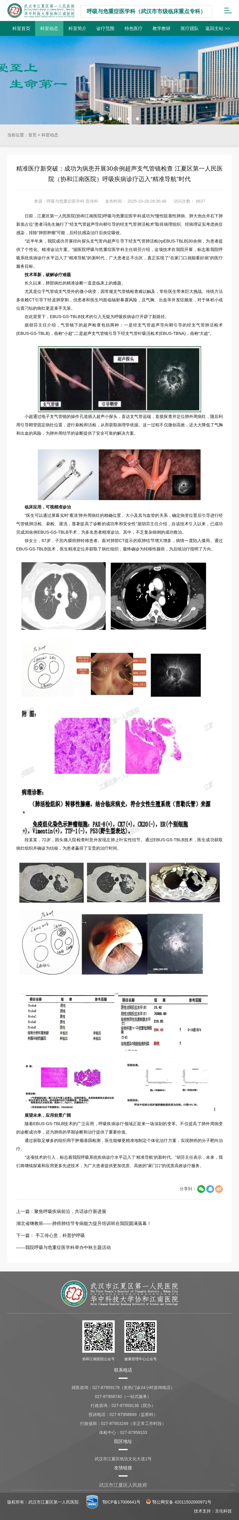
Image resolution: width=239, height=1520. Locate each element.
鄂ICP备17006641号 (121, 1502)
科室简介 (77, 28)
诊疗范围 (105, 28)
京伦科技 (223, 1511)
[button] (101, 118)
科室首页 (21, 28)
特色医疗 (134, 28)
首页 (32, 135)
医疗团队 (190, 28)
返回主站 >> (217, 28)
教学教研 (162, 28)
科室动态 (49, 28)
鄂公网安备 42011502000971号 (178, 1502)
